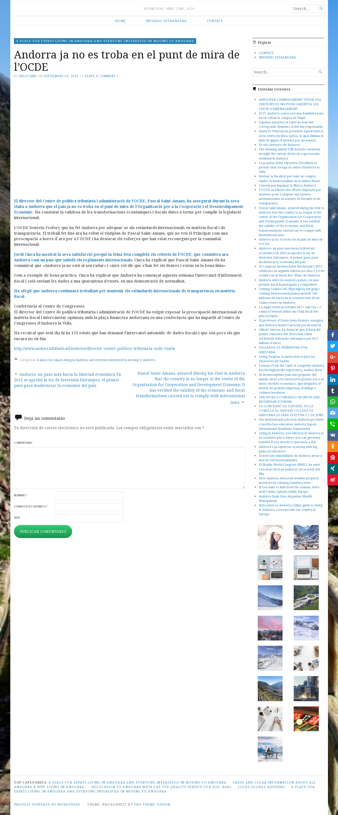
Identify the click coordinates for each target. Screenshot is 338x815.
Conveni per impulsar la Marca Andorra (287, 185)
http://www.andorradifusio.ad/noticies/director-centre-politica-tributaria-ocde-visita (94, 348)
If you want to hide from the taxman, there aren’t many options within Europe (289, 489)
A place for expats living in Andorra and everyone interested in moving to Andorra (105, 41)
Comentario (23, 443)
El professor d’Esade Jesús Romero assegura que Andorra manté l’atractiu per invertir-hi (291, 322)
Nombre (20, 495)
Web (17, 517)
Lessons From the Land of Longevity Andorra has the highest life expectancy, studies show (291, 367)
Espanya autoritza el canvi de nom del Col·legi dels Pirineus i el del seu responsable (291, 124)
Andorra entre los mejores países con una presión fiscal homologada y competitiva (288, 282)
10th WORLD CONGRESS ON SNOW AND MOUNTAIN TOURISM (289, 399)
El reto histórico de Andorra (279, 145)
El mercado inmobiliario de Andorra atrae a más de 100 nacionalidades (290, 457)
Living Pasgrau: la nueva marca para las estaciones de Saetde (287, 358)
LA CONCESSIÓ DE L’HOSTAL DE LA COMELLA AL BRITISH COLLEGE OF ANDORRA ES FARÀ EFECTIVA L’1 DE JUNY (291, 410)
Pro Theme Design (152, 804)
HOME (120, 21)
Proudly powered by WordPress (47, 804)
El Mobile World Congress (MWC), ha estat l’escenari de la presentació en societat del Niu (289, 468)
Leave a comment (100, 76)
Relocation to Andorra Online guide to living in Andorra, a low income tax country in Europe (290, 509)
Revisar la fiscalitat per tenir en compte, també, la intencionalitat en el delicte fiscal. (289, 178)
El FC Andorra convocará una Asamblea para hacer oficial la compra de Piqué (291, 115)
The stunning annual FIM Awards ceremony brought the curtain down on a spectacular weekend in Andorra (289, 153)
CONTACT (215, 21)
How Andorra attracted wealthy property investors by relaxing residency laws (289, 480)
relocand (28, 76)
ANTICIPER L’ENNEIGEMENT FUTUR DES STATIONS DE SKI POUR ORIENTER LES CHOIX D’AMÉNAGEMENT (290, 104)
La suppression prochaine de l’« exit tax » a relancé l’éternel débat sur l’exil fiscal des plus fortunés (290, 311)
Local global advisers (261, 787)
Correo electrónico (31, 506)
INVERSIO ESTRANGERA (166, 21)
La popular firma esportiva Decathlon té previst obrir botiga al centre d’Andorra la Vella (289, 167)
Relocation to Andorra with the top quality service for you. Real (162, 787)
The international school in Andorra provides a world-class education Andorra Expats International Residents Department (291, 423)
